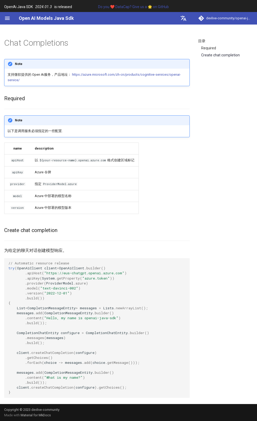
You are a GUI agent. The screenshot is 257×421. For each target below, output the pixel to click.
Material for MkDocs (36, 415)
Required (208, 48)
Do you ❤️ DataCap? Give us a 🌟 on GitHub (133, 7)
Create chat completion (220, 55)
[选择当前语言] (183, 18)
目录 (201, 41)
